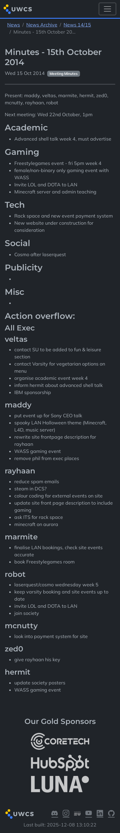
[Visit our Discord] (54, 814)
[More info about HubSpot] (60, 763)
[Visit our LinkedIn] (100, 814)
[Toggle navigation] (107, 8)
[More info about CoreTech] (60, 741)
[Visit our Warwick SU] (77, 814)
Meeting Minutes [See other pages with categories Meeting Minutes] (64, 73)
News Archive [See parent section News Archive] (41, 25)
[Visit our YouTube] (88, 814)
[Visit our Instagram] (66, 814)
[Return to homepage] (18, 9)
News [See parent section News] (13, 25)
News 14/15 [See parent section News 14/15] (77, 25)
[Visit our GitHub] (111, 814)
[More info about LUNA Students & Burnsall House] (60, 784)
